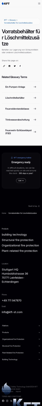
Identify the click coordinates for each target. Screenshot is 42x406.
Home (4, 213)
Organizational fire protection (20, 245)
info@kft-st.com (12, 312)
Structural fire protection (17, 240)
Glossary (12, 20)
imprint (18, 391)
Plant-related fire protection (20, 250)
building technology (14, 234)
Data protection (7, 391)
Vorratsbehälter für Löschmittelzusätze (18, 23)
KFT (5, 20)
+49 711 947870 (12, 300)
